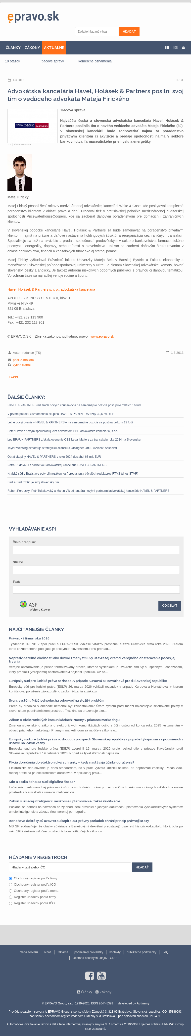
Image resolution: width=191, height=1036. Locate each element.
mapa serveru (29, 952)
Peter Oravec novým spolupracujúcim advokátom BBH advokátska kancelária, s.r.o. (62, 431)
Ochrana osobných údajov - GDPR (96, 958)
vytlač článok (22, 365)
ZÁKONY (32, 47)
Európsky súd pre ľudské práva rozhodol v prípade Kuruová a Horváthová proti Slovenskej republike (88, 681)
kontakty (115, 952)
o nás (47, 952)
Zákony (105, 992)
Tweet (13, 377)
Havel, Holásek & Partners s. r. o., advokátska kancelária (51, 289)
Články (86, 992)
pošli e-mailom (23, 360)
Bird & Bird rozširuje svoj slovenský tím (33, 482)
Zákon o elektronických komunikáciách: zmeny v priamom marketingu (64, 720)
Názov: (18, 562)
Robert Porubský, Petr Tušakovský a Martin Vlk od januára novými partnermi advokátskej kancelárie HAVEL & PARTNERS (88, 491)
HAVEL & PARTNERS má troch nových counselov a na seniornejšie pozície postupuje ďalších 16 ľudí (74, 405)
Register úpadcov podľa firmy (32, 897)
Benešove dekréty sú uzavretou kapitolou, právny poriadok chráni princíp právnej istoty (79, 821)
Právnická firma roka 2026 (29, 638)
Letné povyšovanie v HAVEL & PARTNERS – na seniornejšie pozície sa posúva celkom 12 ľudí (70, 422)
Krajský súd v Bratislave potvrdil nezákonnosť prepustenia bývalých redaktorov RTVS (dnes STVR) (72, 473)
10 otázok (12, 61)
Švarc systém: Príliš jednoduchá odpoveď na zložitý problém (56, 700)
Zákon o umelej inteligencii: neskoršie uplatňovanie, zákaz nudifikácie (64, 801)
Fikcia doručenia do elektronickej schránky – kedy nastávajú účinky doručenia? (71, 762)
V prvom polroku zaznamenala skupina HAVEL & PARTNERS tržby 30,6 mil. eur (60, 414)
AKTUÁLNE (54, 47)
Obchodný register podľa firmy (33, 878)
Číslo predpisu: (24, 542)
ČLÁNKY (13, 47)
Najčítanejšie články (36, 629)
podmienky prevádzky (88, 952)
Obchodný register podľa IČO (32, 884)
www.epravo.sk (102, 336)
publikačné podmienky (141, 952)
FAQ (165, 952)
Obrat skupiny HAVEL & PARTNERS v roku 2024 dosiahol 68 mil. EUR (54, 456)
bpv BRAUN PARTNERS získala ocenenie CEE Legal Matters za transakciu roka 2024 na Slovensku (74, 439)
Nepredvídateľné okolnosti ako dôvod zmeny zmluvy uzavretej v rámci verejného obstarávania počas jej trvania (92, 659)
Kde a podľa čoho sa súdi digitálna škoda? (42, 782)
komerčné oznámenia (95, 61)
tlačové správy (53, 61)
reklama (62, 952)
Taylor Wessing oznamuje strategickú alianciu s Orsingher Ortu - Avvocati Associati (62, 448)
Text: (16, 582)
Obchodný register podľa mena (33, 891)
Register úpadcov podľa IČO (32, 903)
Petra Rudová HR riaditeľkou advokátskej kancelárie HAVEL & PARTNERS (56, 465)
